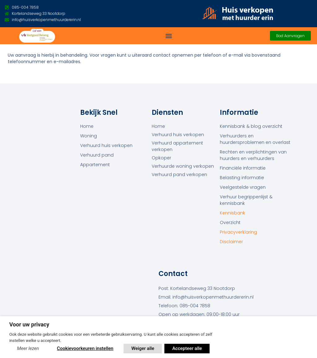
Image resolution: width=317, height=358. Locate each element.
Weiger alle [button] (142, 348)
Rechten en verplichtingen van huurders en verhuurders (253, 155)
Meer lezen (28, 348)
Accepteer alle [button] (187, 348)
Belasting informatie (242, 178)
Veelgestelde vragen (243, 187)
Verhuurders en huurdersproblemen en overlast (255, 139)
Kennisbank (232, 213)
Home (86, 126)
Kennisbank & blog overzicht (251, 126)
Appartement (95, 165)
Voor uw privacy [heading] (29, 324)
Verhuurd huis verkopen (106, 145)
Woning (88, 136)
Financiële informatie (243, 168)
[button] (169, 36)
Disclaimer (231, 242)
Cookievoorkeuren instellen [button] (85, 348)
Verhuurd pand (97, 155)
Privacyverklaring (238, 232)
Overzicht (230, 222)
